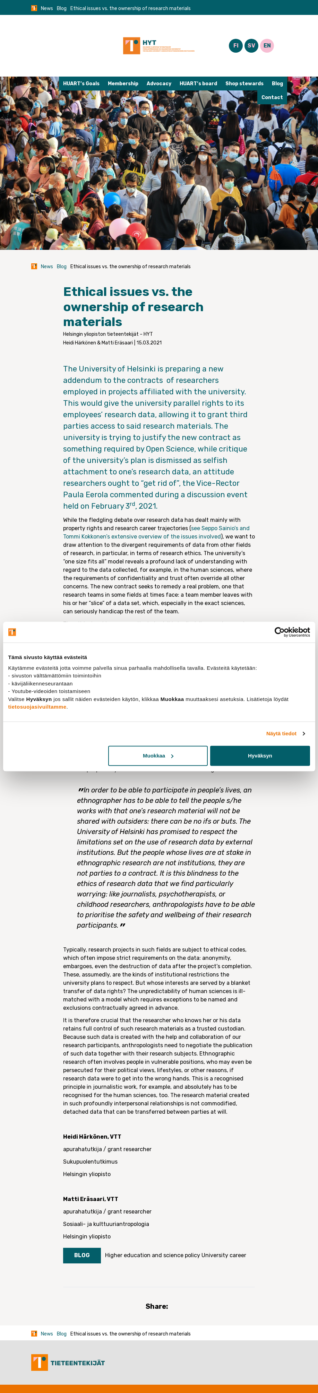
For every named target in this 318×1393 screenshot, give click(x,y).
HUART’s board (198, 84)
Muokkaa (158, 756)
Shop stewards (244, 84)
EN (267, 45)
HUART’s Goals (81, 84)
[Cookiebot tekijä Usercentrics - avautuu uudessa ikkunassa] (279, 632)
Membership (123, 84)
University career (223, 1255)
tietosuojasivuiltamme (37, 707)
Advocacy (159, 84)
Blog (62, 8)
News (47, 8)
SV (251, 45)
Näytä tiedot (281, 733)
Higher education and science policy (152, 1255)
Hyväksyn (260, 756)
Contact (272, 97)
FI (236, 45)
